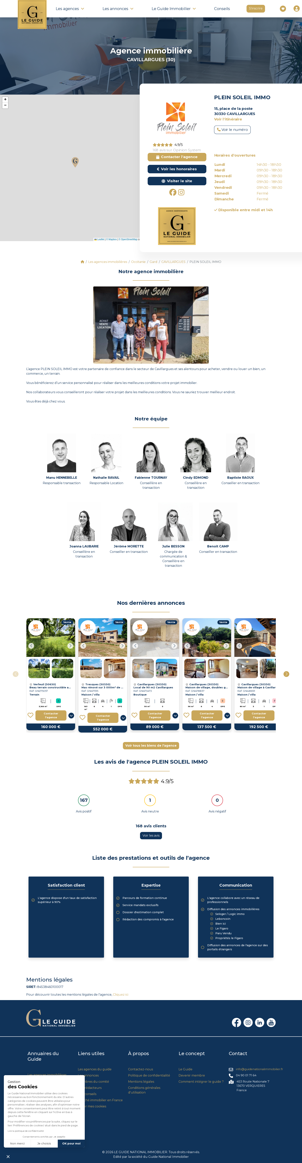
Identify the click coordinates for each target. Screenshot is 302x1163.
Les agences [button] (67, 8)
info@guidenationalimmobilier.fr (259, 1069)
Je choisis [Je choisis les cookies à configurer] (44, 1143)
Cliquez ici (120, 994)
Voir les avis (151, 835)
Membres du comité (93, 1081)
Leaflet (99, 239)
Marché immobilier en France (100, 1100)
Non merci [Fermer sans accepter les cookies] (17, 1143)
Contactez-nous (140, 1069)
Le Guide (185, 1069)
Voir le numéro (232, 130)
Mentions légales (141, 1081)
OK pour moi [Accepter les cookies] (71, 1143)
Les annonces (88, 1075)
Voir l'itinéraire (228, 119)
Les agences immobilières (47, 1075)
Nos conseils (87, 1094)
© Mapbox (111, 239)
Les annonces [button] (115, 8)
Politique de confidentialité (149, 1075)
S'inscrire (256, 8)
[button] (75, 162)
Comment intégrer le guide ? (201, 1081)
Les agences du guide (95, 1069)
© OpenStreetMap (128, 239)
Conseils (222, 8)
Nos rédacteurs (90, 1088)
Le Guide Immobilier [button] (171, 8)
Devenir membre (192, 1075)
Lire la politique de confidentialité (26, 1130)
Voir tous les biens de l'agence (151, 745)
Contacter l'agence (51, 715)
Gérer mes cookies (92, 1106)
